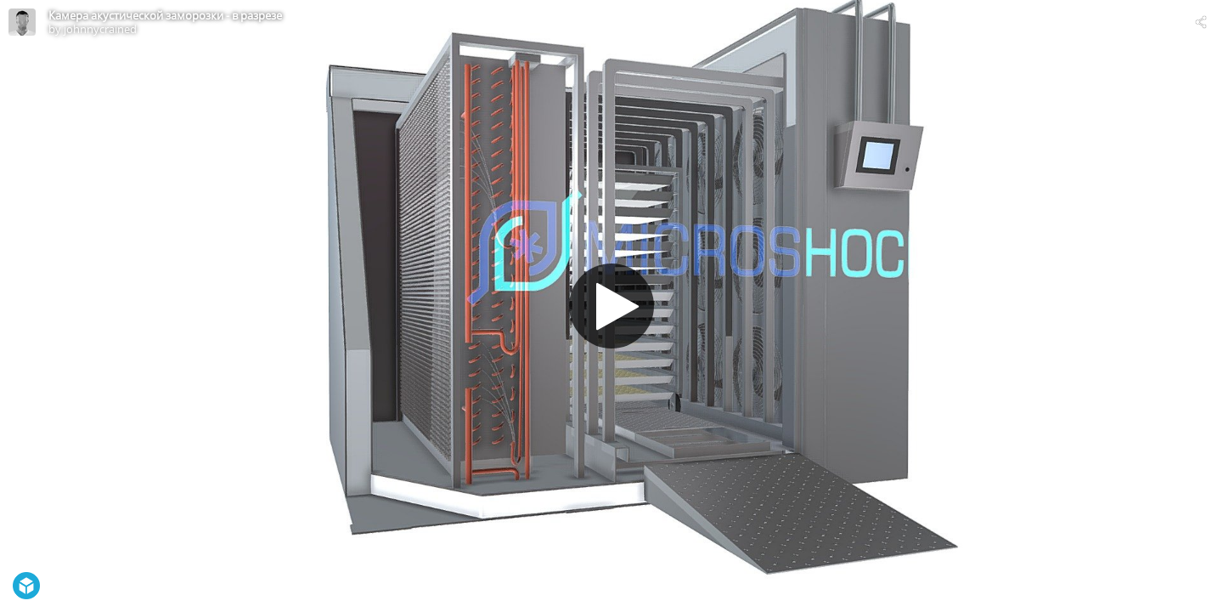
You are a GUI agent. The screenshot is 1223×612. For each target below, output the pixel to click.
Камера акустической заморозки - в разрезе (165, 15)
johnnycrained (100, 29)
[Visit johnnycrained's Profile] (22, 22)
